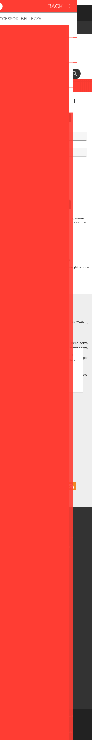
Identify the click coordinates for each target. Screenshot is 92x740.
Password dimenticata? (46, 173)
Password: (46, 145)
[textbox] (41, 74)
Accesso (52, 12)
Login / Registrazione (47, 638)
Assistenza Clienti (47, 583)
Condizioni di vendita (47, 592)
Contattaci (47, 628)
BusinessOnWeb (62, 732)
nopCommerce (53, 721)
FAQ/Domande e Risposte (48, 683)
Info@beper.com (51, 448)
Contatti (47, 693)
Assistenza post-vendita (47, 674)
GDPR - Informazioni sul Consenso (48, 537)
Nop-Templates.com (54, 727)
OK (46, 379)
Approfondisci (46, 387)
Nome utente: (46, 128)
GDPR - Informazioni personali (48, 547)
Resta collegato (46, 168)
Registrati (40, 12)
